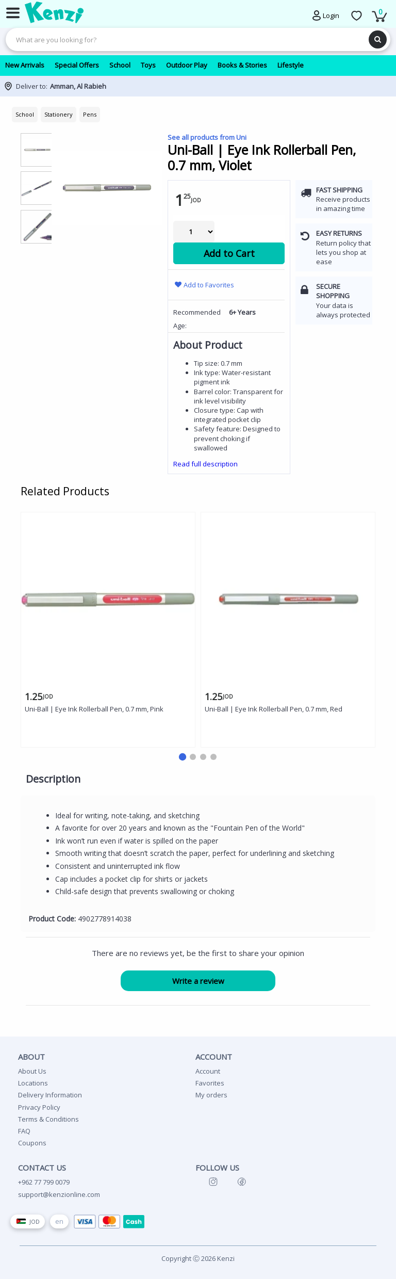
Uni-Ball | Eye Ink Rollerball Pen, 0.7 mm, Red (273, 709)
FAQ (24, 1131)
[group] (37, 149)
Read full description (205, 463)
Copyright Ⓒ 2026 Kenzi (198, 1258)
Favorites (209, 1083)
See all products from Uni (207, 137)
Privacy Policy (39, 1107)
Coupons (32, 1142)
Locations (33, 1083)
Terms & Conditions (48, 1119)
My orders (211, 1094)
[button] (182, 756)
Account (207, 1071)
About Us (32, 1071)
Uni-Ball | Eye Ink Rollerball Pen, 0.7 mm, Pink (94, 709)
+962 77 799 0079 (44, 1182)
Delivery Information (50, 1094)
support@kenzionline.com (59, 1194)
